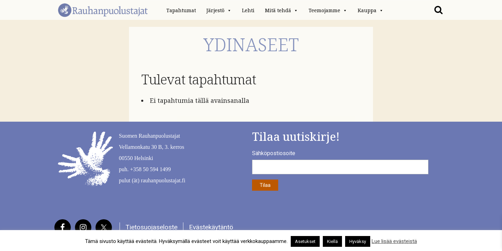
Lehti (248, 10)
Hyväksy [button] (357, 241)
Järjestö (218, 10)
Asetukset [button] (305, 241)
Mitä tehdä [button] (281, 10)
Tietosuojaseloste (151, 227)
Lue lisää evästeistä (394, 241)
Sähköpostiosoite (273, 153)
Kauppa (370, 10)
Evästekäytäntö (211, 227)
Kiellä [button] (332, 241)
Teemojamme (328, 10)
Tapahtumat (181, 10)
